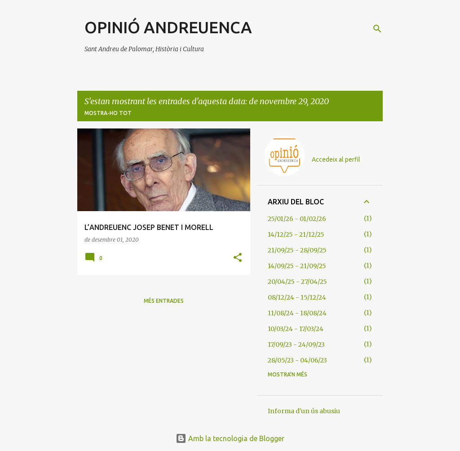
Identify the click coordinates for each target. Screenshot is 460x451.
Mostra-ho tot (108, 113)
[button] (237, 258)
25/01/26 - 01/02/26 (297, 219)
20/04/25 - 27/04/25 (297, 282)
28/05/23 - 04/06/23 (297, 360)
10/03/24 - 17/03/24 (295, 329)
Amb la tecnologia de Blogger (230, 438)
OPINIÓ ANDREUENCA (168, 27)
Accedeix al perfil (336, 159)
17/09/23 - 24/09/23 (296, 344)
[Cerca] (377, 29)
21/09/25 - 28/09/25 (297, 250)
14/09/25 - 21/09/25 (297, 266)
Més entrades (164, 301)
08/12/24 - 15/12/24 (297, 297)
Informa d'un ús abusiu (304, 411)
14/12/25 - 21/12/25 (296, 234)
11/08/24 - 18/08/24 (297, 313)
